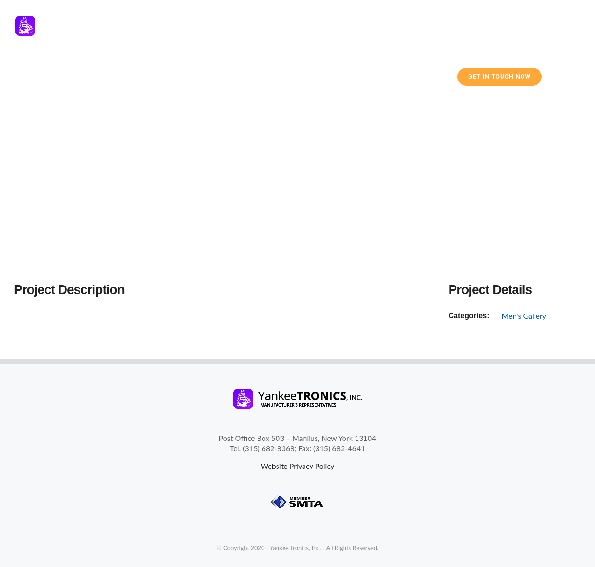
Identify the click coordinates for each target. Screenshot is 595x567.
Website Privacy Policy (298, 465)
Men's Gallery (524, 315)
